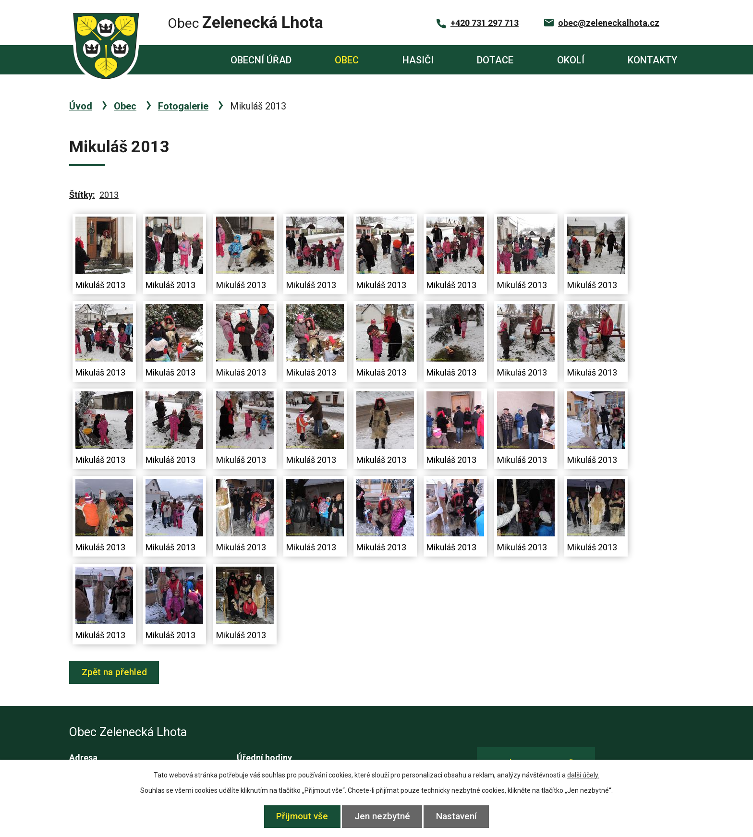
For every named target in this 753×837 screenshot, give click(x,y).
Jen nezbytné (382, 816)
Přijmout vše (300, 816)
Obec (347, 60)
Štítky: (82, 195)
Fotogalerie (183, 106)
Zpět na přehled (115, 672)
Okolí (570, 60)
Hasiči (418, 60)
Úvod (173, 59)
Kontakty (652, 60)
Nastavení (459, 816)
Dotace (495, 60)
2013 (109, 195)
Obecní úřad (261, 60)
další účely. (583, 775)
